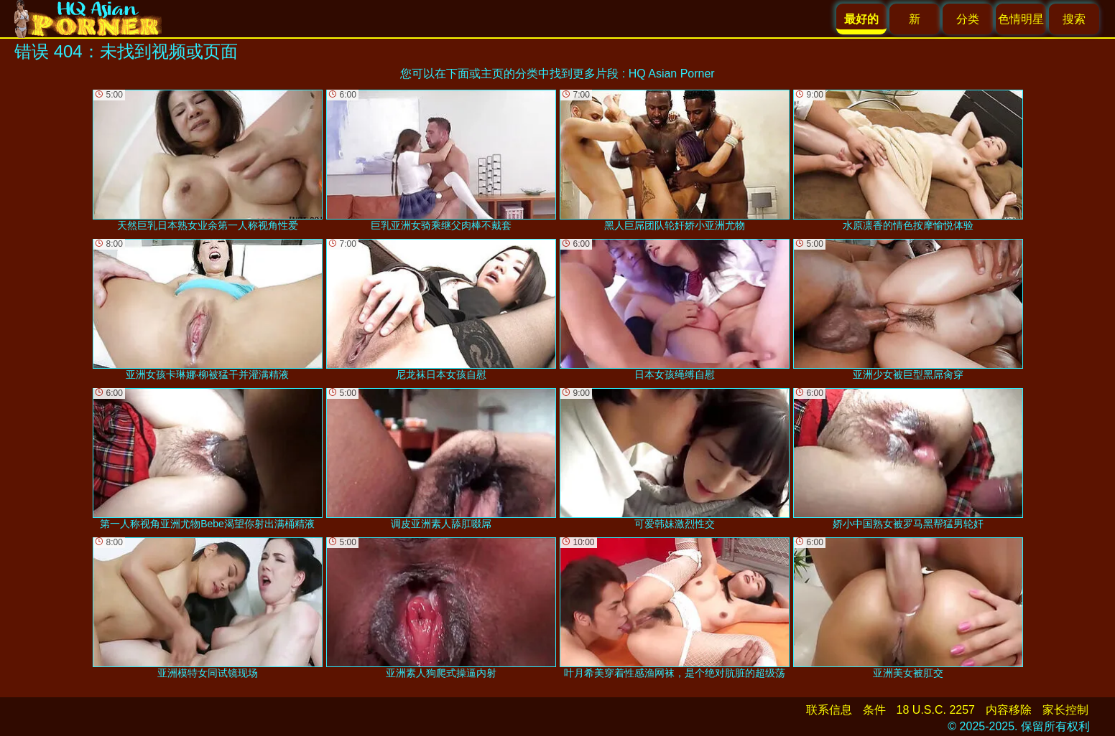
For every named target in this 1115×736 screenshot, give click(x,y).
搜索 (1074, 19)
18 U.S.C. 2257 (936, 710)
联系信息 (829, 710)
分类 (967, 19)
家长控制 (1065, 710)
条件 (874, 710)
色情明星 (1021, 19)
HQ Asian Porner (672, 73)
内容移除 (1009, 710)
